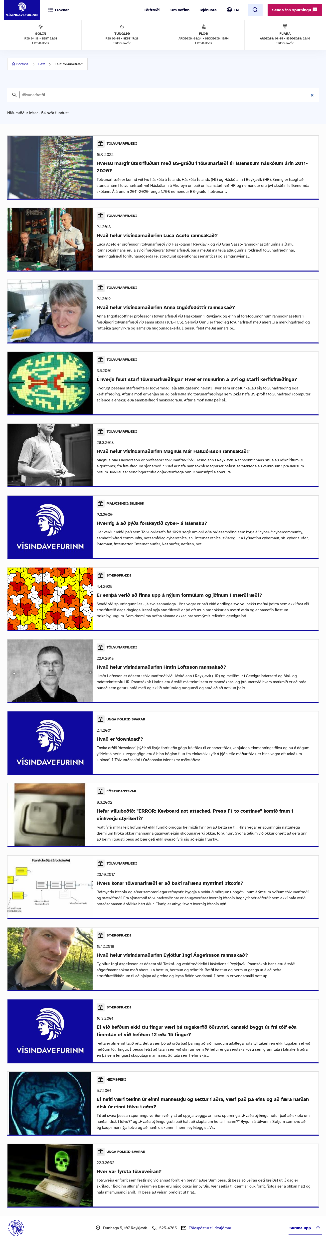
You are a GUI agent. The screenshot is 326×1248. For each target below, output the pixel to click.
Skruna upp (305, 1228)
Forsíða (22, 64)
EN (236, 9)
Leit (41, 64)
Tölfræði (152, 9)
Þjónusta (208, 9)
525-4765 (168, 1228)
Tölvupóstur (210, 1228)
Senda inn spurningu (295, 9)
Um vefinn (179, 9)
